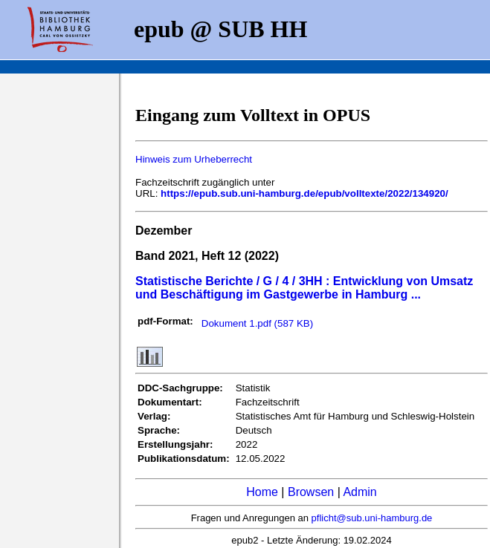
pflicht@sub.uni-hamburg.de (372, 517)
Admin (359, 492)
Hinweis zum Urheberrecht (193, 159)
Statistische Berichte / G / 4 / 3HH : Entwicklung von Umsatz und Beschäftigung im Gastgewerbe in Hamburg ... (304, 288)
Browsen (311, 492)
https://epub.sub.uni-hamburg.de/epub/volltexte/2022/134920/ (304, 193)
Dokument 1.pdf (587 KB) (257, 323)
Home (262, 492)
